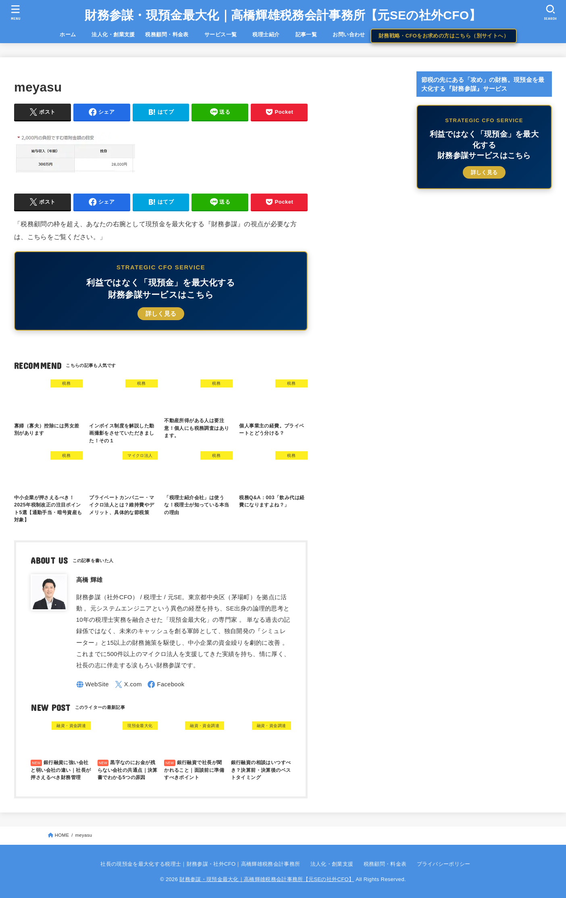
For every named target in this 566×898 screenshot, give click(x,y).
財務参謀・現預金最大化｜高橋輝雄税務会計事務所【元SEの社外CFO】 (283, 15)
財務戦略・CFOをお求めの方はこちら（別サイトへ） (444, 36)
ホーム (73, 34)
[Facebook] (166, 684)
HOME (62, 835)
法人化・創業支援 (113, 34)
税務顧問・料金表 (166, 34)
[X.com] (128, 684)
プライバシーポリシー (443, 864)
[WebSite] (92, 684)
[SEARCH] (550, 12)
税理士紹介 (265, 34)
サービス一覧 (226, 34)
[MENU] (16, 12)
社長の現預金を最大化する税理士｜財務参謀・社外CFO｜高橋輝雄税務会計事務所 (200, 864)
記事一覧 (311, 34)
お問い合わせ (349, 34)
